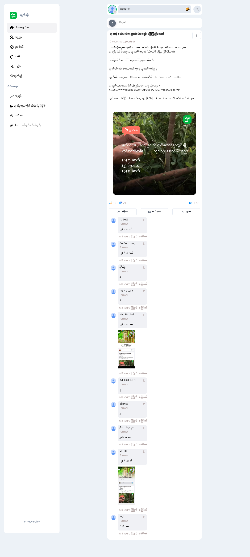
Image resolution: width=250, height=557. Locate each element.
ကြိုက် (123, 212)
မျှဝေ (186, 212)
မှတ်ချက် (154, 212)
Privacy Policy (32, 522)
